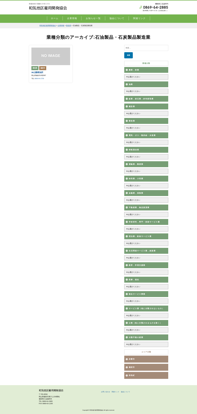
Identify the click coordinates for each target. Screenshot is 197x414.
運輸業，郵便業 (136, 164)
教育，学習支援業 (137, 265)
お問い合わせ (105, 392)
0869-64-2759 (39, 78)
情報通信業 (134, 150)
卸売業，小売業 (136, 179)
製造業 (132, 121)
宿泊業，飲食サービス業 (140, 236)
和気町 (132, 375)
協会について (117, 18)
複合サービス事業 (137, 294)
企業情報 (72, 18)
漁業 (131, 84)
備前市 (42, 68)
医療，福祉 (134, 280)
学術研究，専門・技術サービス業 (144, 222)
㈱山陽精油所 (37, 72)
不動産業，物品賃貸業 (139, 207)
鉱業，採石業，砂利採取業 (141, 99)
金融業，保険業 (136, 193)
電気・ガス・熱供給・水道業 (142, 135)
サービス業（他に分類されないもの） (146, 308)
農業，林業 (134, 70)
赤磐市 (132, 359)
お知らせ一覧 (93, 18)
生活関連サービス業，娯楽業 (142, 251)
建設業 (132, 106)
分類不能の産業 (136, 337)
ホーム (54, 18)
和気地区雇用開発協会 (48, 8)
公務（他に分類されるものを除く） (145, 323)
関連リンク (139, 18)
